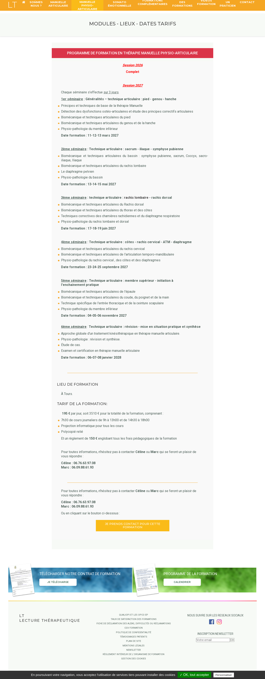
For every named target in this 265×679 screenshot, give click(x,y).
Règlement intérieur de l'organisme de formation (133, 654)
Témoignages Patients (133, 636)
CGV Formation (133, 628)
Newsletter (133, 650)
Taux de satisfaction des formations (134, 619)
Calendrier (182, 582)
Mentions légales (134, 645)
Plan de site (133, 641)
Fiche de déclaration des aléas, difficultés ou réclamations (133, 623)
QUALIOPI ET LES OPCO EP (133, 615)
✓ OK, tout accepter (194, 675)
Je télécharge (58, 582)
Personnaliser (224, 675)
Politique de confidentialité (133, 632)
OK (232, 640)
